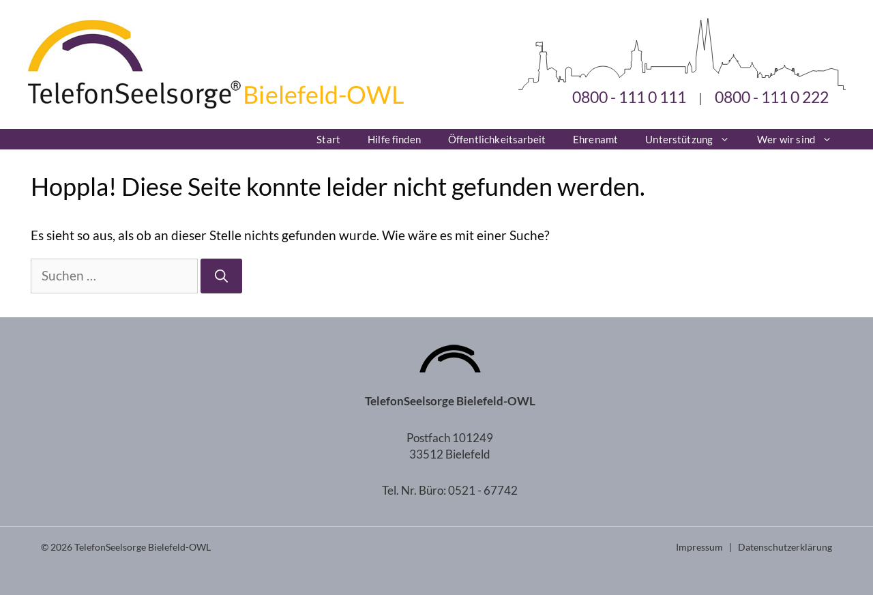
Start (328, 139)
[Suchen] (221, 276)
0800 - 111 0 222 (772, 96)
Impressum (699, 547)
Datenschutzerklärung (785, 547)
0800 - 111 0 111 (629, 96)
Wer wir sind (801, 139)
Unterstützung (694, 139)
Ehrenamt (595, 139)
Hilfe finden (394, 139)
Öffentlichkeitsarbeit (497, 139)
